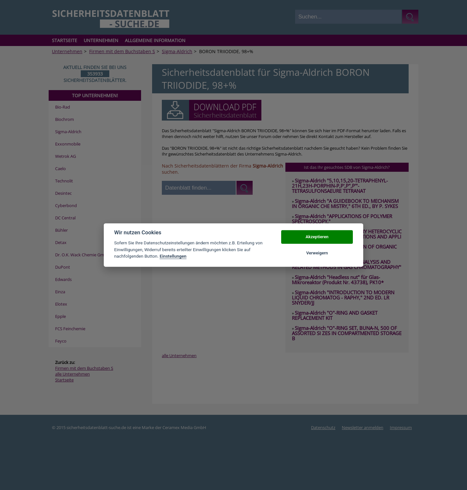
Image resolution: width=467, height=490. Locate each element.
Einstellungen (173, 256)
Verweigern (317, 253)
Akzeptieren (316, 236)
